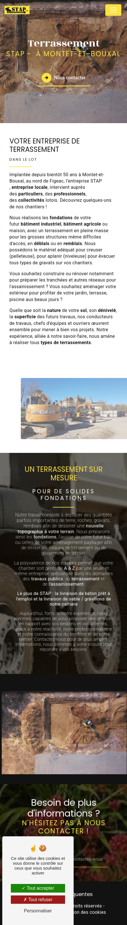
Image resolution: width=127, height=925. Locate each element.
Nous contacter (64, 77)
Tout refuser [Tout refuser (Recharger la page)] (38, 899)
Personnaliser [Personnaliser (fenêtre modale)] (38, 910)
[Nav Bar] (113, 10)
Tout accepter (38, 888)
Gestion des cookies (84, 912)
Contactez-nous (91, 854)
